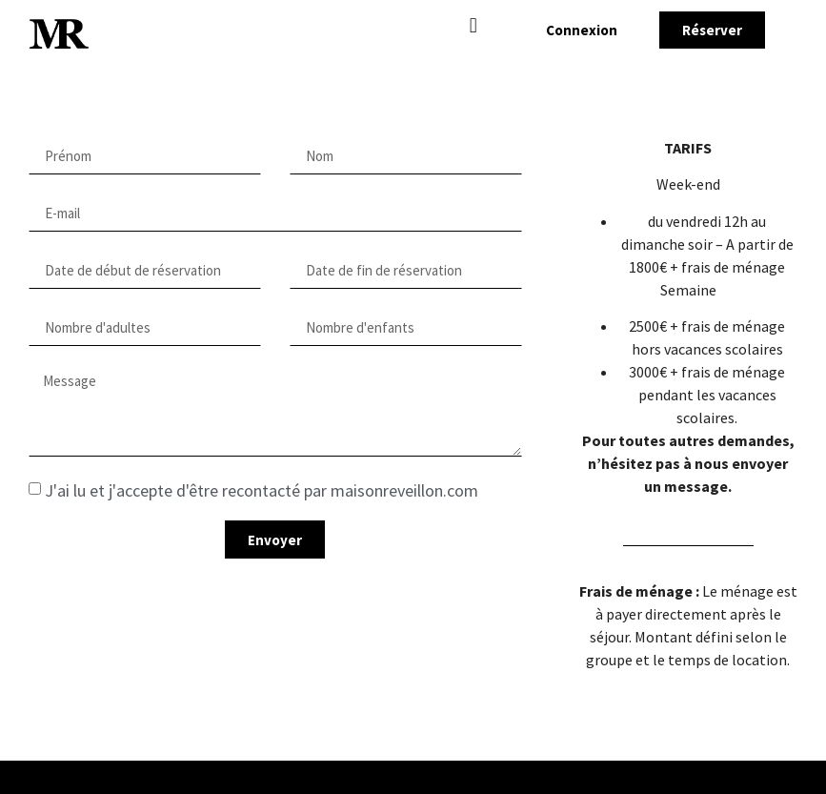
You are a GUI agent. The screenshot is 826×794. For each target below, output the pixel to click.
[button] (473, 25)
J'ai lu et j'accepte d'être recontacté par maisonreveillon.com (261, 490)
